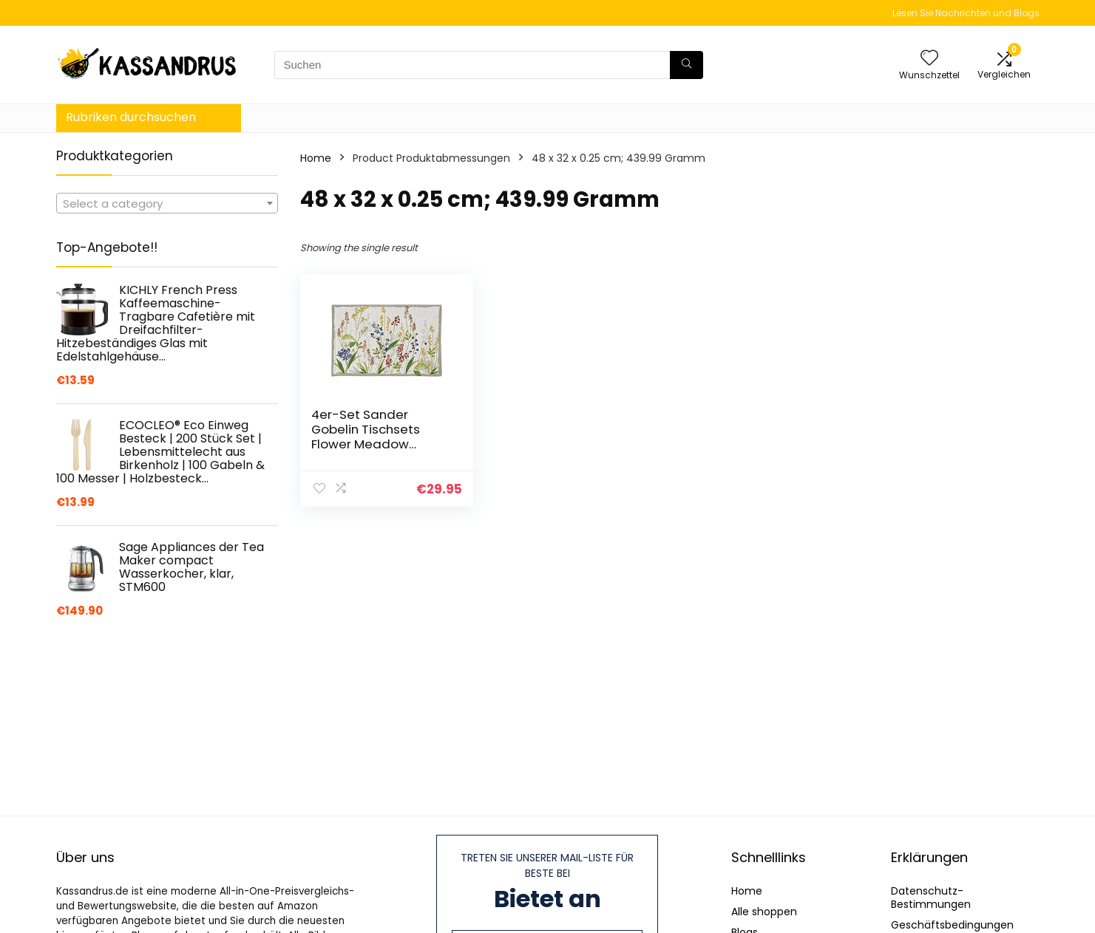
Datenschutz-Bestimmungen (931, 898)
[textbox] (167, 204)
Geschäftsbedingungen (952, 924)
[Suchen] (686, 65)
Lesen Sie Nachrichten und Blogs (966, 13)
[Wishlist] (929, 59)
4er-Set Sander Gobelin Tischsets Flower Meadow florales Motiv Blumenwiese (365, 444)
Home (315, 158)
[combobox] (167, 203)
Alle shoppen (764, 911)
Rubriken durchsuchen (131, 117)
